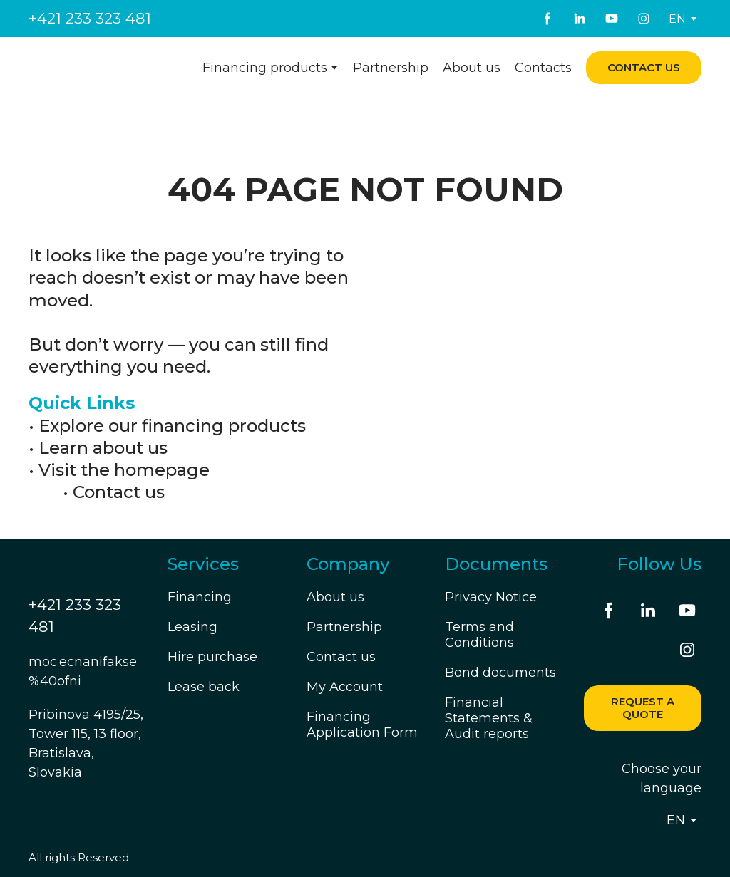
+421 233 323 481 (90, 18)
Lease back (204, 687)
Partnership (390, 68)
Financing (200, 597)
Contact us (119, 492)
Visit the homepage (124, 470)
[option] (677, 19)
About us (471, 68)
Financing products (264, 68)
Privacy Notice (491, 597)
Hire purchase (212, 657)
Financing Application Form (362, 724)
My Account (345, 687)
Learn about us (103, 447)
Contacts (543, 68)
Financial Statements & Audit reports (489, 718)
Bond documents (500, 672)
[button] (547, 18)
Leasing (192, 627)
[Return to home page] (98, 67)
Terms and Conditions (479, 634)
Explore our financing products (172, 425)
